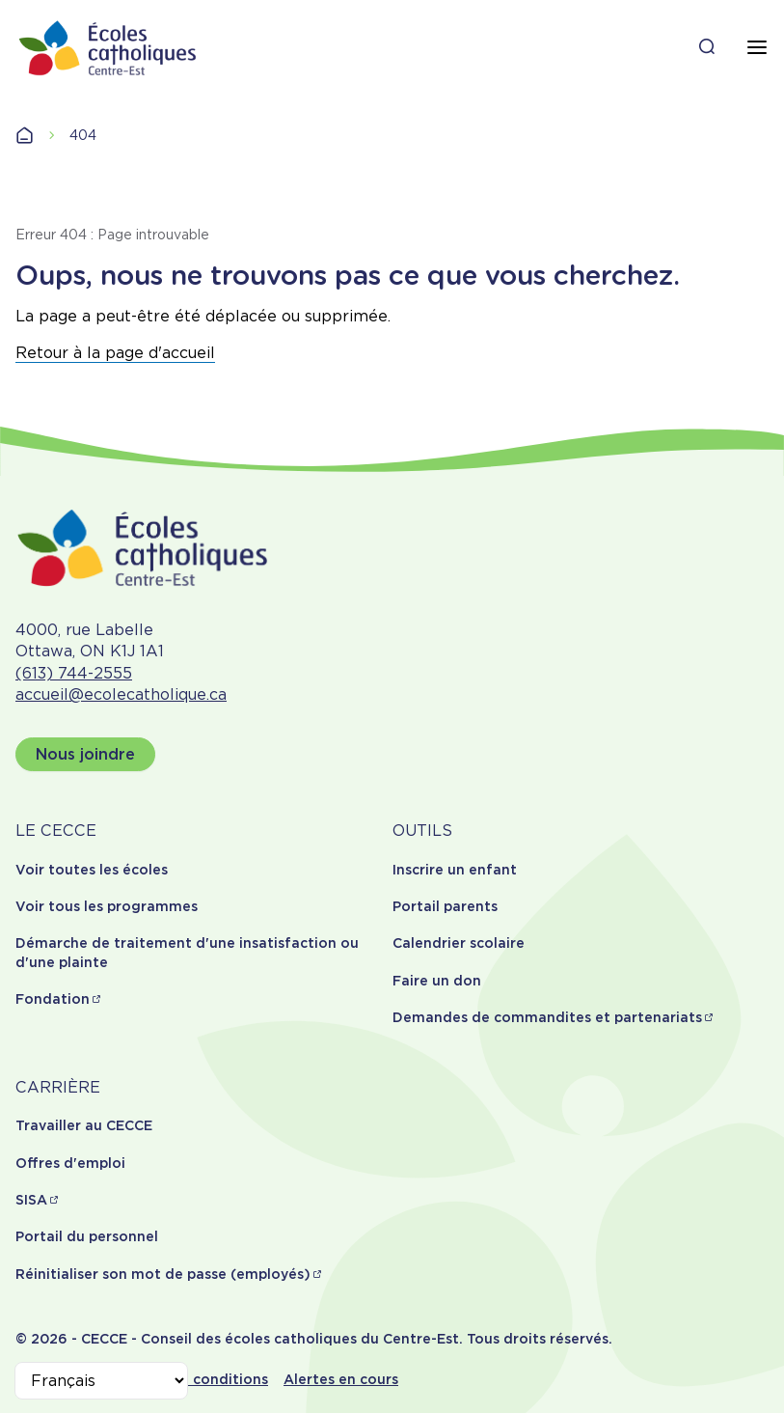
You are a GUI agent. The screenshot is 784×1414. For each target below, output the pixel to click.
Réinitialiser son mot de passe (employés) (163, 1274)
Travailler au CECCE (83, 1125)
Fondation (52, 999)
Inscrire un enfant (454, 869)
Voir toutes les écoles (91, 869)
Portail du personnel (86, 1236)
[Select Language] (101, 1381)
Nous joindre (85, 754)
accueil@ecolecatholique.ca (121, 694)
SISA (31, 1199)
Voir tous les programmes (106, 906)
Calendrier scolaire (458, 943)
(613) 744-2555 (73, 673)
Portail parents (445, 906)
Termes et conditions (193, 1379)
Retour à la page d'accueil (115, 353)
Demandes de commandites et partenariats (547, 1017)
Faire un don (436, 980)
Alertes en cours (341, 1379)
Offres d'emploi (70, 1163)
